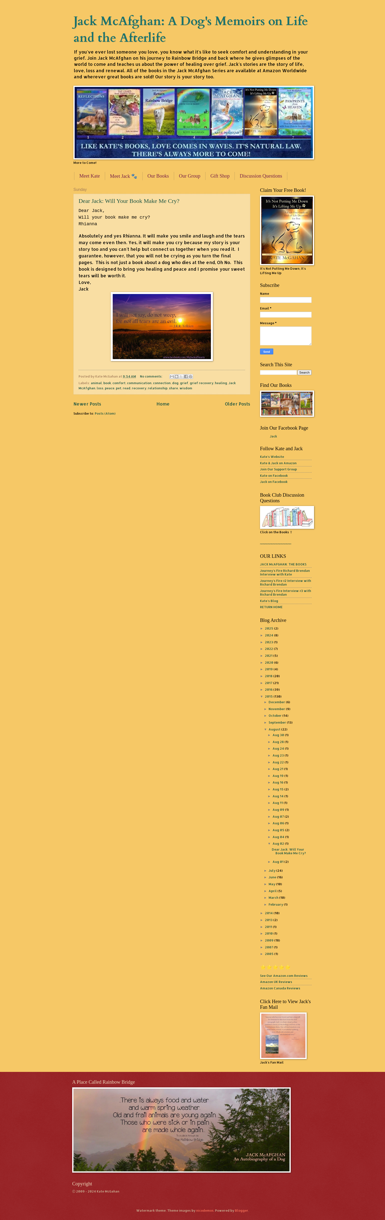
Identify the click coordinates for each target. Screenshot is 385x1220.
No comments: (151, 376)
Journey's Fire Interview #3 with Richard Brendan (285, 592)
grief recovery (201, 383)
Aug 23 (279, 755)
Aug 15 (278, 789)
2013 (269, 920)
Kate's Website (272, 457)
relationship (157, 388)
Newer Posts (87, 404)
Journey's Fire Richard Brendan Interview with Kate (285, 572)
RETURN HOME (271, 607)
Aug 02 (279, 843)
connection (162, 383)
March (274, 897)
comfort (118, 383)
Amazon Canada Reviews (280, 988)
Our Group (189, 176)
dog (175, 383)
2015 (269, 696)
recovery (139, 388)
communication (139, 383)
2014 (269, 913)
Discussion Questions (261, 176)
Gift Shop (220, 176)
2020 (269, 662)
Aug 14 (278, 796)
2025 (269, 628)
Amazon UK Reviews (276, 982)
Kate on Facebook (274, 475)
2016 (269, 689)
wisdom (185, 388)
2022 (269, 649)
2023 (269, 642)
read (126, 388)
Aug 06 (279, 823)
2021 (269, 656)
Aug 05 (279, 830)
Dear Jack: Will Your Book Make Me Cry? (129, 201)
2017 (269, 683)
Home (163, 404)
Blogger (241, 1210)
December (277, 702)
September (278, 722)
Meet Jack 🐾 (124, 176)
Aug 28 (279, 742)
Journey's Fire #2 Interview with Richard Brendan (285, 582)
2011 (269, 927)
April (273, 891)
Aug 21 (278, 769)
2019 (269, 669)
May (272, 884)
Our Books (158, 176)
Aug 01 (278, 862)
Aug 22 (279, 762)
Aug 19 (278, 776)
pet (118, 388)
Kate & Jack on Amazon (278, 463)
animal (96, 383)
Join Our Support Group (278, 469)
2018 (269, 676)
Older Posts (237, 404)
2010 (269, 933)
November (277, 709)
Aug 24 (279, 748)
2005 (269, 954)
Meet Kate (89, 176)
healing (221, 383)
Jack (273, 436)
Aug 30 (279, 735)
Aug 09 (279, 810)
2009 (269, 940)
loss (100, 388)
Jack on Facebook (274, 482)
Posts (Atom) (105, 413)
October (275, 715)
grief (184, 383)
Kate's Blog (269, 601)
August (275, 729)
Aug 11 (278, 803)
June (273, 877)
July (272, 870)
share (173, 388)
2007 (269, 947)
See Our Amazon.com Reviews (284, 976)
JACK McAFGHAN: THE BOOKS (283, 564)
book (107, 383)
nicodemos (205, 1210)
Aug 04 (279, 837)
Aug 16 (278, 782)
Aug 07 (279, 816)
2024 (269, 635)
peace (109, 388)
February (276, 904)
